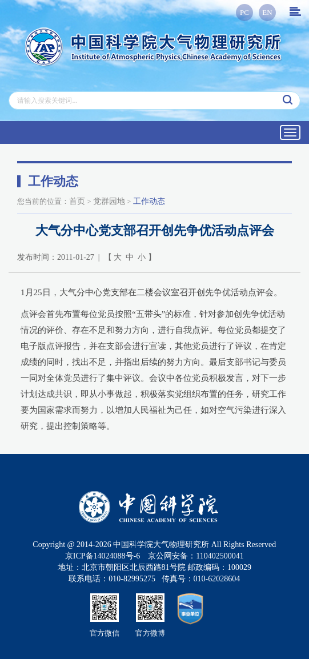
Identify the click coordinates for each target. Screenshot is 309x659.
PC (244, 12)
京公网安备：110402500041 (195, 556)
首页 (77, 201)
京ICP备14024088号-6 (102, 556)
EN (267, 12)
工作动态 (149, 201)
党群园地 (109, 201)
